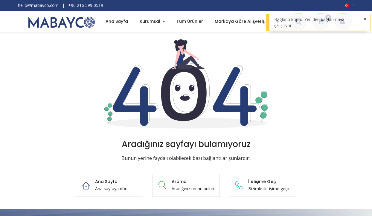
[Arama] (298, 22)
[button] (277, 21)
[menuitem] (117, 21)
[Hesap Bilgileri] (342, 22)
